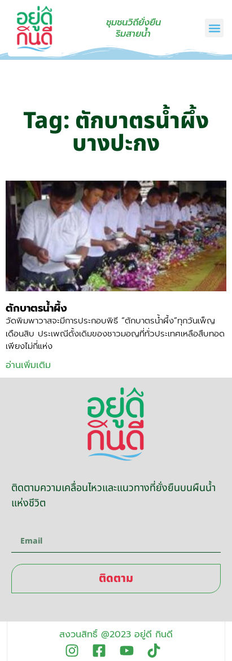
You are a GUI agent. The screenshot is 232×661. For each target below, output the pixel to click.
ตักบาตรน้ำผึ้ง (36, 308)
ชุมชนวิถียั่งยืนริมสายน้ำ (133, 28)
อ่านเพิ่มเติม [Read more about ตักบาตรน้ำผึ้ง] (28, 365)
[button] (214, 28)
